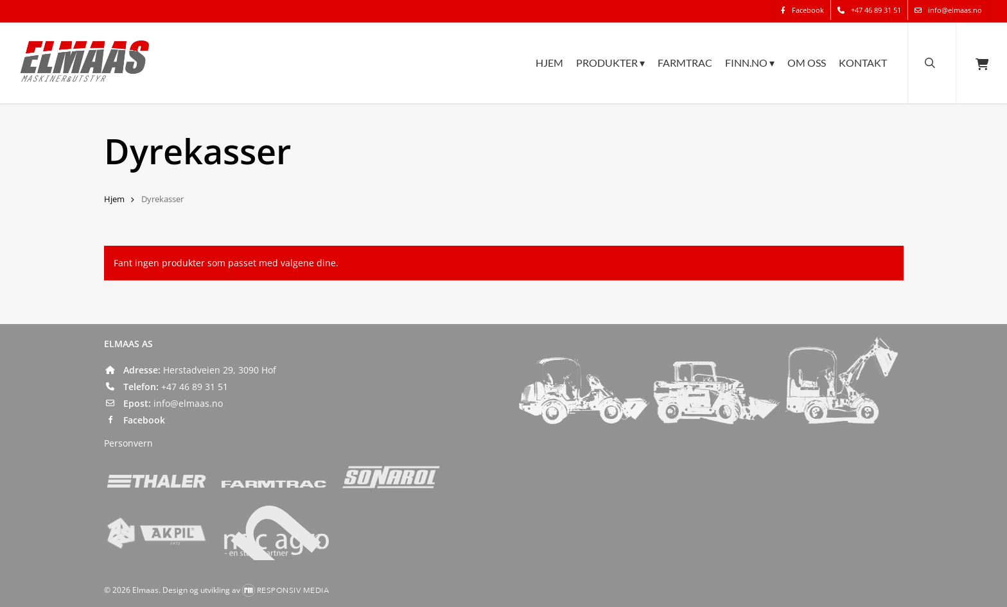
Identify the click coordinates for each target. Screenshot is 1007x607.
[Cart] (981, 62)
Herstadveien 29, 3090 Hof (219, 370)
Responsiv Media (293, 590)
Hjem (114, 199)
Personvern (128, 443)
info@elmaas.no (188, 403)
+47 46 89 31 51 (194, 386)
